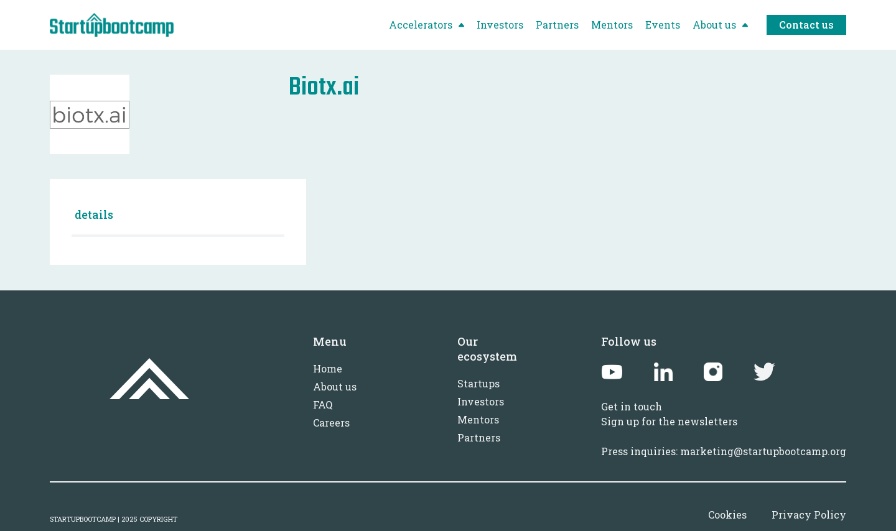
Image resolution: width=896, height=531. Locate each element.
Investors (480, 401)
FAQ (322, 404)
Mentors (478, 419)
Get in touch (631, 406)
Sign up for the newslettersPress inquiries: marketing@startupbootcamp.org (723, 436)
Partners (478, 437)
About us (335, 386)
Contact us (806, 24)
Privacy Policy (809, 514)
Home (327, 368)
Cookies (727, 514)
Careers (331, 422)
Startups (478, 383)
